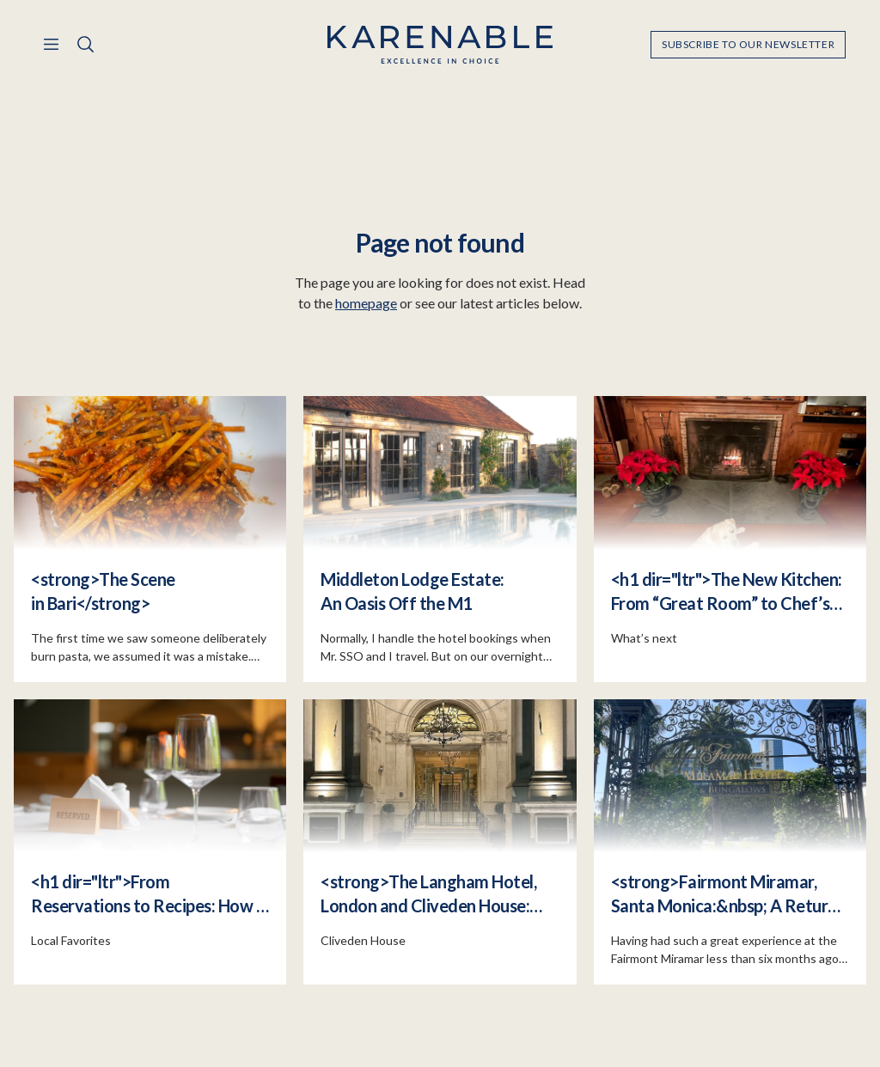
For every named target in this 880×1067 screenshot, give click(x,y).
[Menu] (51, 44)
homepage (366, 304)
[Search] (86, 44)
